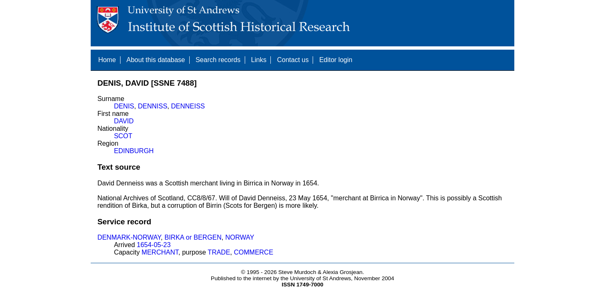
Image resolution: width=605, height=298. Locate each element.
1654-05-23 (154, 244)
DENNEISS (188, 106)
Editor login (335, 59)
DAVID (124, 121)
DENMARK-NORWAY (129, 237)
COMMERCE (253, 252)
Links (258, 59)
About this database (155, 59)
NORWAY (239, 237)
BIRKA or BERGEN (193, 237)
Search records (218, 59)
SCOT (123, 135)
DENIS (124, 106)
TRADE (219, 252)
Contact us (293, 59)
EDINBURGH (134, 150)
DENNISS (152, 106)
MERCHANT (160, 252)
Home (107, 59)
